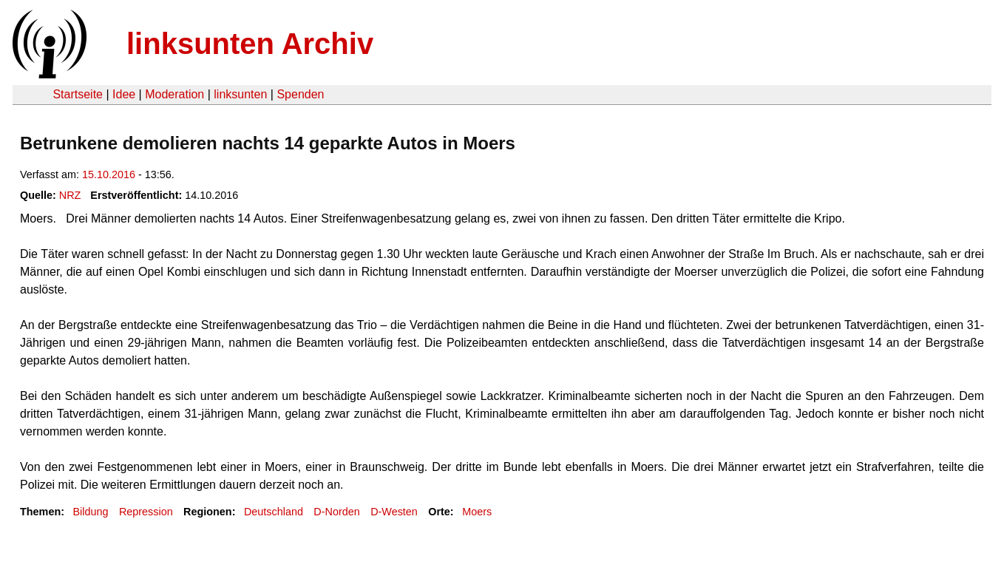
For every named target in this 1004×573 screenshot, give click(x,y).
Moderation (174, 94)
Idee (123, 94)
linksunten (240, 94)
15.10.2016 (108, 174)
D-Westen (394, 512)
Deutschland (273, 512)
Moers (477, 512)
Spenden (300, 94)
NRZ (70, 195)
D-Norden (336, 512)
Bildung (90, 512)
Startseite (77, 94)
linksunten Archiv (249, 43)
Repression (146, 512)
